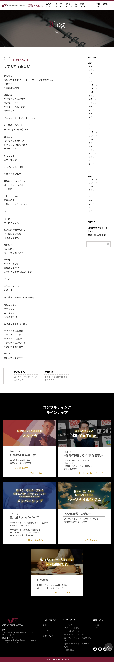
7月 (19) (92, 197)
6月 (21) (92, 106)
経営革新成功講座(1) (97, 234)
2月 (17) (92, 73)
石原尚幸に (49, 5)
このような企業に (72, 628)
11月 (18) (93, 88)
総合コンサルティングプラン (76, 643)
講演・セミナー (49, 625)
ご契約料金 (69, 650)
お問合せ (105, 5)
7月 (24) (92, 149)
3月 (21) (92, 69)
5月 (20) (92, 109)
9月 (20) (92, 95)
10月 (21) (93, 186)
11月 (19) (93, 135)
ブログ (98, 5)
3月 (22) (92, 211)
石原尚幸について (50, 619)
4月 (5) (92, 66)
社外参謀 (68, 624)
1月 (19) (92, 77)
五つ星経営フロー (72, 631)
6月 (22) (92, 200)
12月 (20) (93, 132)
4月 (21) (92, 113)
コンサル (59, 5)
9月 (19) (92, 142)
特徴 (66, 647)
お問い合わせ (48, 636)
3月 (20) (92, 116)
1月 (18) (92, 171)
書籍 (97, 624)
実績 (76, 5)
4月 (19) (92, 207)
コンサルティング (69, 619)
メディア (91, 5)
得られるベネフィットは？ (75, 634)
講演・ (68, 5)
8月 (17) (92, 146)
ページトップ (108, 647)
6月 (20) (92, 153)
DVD (97, 628)
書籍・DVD (83, 5)
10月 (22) (93, 92)
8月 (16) (92, 99)
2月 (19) (92, 167)
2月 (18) (92, 120)
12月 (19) (93, 85)
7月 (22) (92, 102)
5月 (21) (92, 156)
